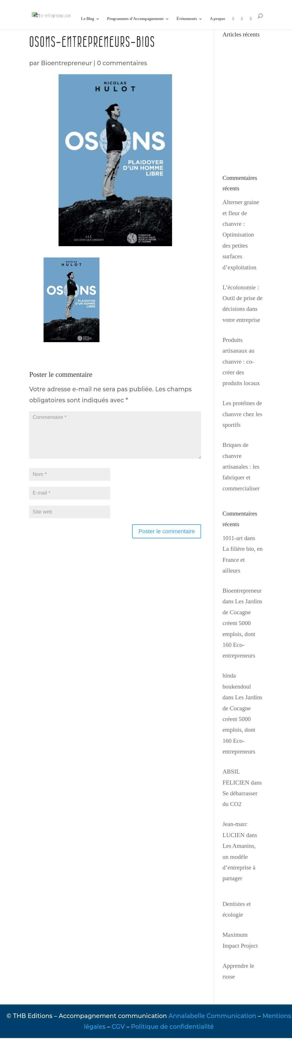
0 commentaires (122, 63)
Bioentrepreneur (66, 63)
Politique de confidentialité (172, 1026)
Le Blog (87, 19)
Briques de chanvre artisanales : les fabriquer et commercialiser (241, 467)
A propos (217, 19)
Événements (186, 19)
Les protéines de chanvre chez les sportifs (242, 414)
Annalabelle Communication (212, 1015)
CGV (118, 1026)
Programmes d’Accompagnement (135, 19)
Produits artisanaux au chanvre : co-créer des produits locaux (241, 362)
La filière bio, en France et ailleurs (243, 559)
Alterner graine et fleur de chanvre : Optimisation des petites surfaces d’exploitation (241, 234)
